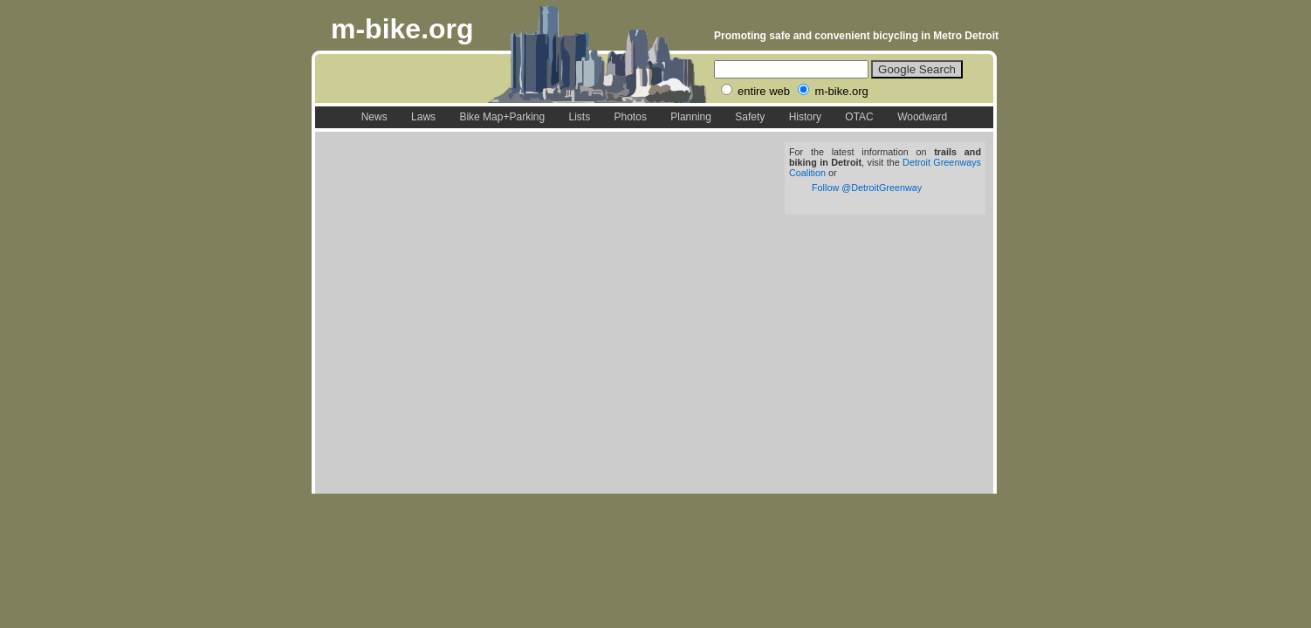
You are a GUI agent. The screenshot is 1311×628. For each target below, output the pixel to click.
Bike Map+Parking (502, 117)
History (805, 117)
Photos (630, 117)
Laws (423, 117)
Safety (750, 117)
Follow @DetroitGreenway (867, 187)
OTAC (859, 117)
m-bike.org (402, 28)
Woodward (922, 117)
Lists (579, 117)
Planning (690, 117)
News (374, 117)
